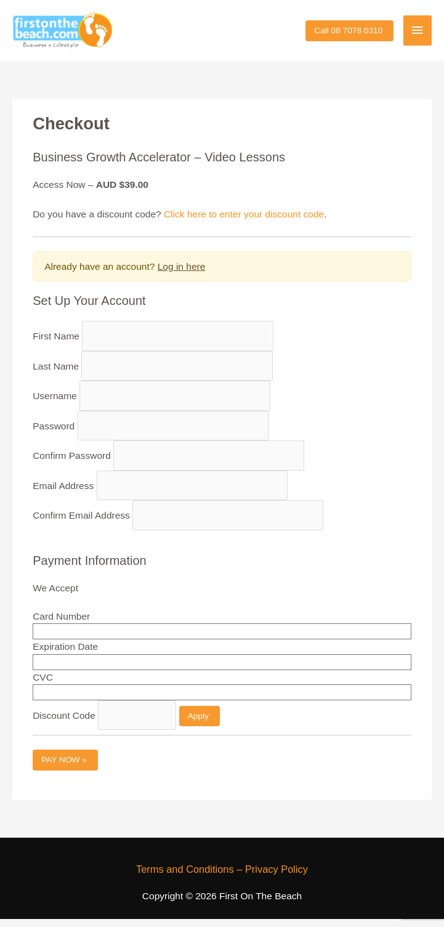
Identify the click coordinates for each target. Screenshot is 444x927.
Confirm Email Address (81, 523)
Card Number (61, 624)
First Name (56, 344)
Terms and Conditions (185, 877)
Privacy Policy (276, 877)
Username (55, 404)
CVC (43, 685)
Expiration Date (65, 655)
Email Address (63, 493)
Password (54, 434)
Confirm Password (72, 463)
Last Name (56, 374)
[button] (349, 35)
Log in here (182, 274)
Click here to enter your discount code (244, 222)
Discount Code (64, 723)
